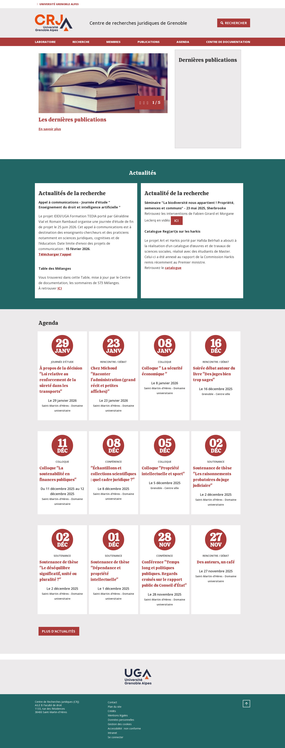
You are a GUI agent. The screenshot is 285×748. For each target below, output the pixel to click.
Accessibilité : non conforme (124, 728)
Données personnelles (121, 719)
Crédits (112, 711)
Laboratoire (45, 42)
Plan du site (114, 706)
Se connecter (115, 737)
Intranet (112, 733)
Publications (149, 42)
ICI (59, 288)
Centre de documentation (228, 42)
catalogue (173, 268)
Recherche (81, 42)
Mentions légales (118, 715)
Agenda (182, 42)
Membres (113, 42)
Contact (112, 702)
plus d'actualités (59, 631)
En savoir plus (50, 129)
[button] (58, 4)
